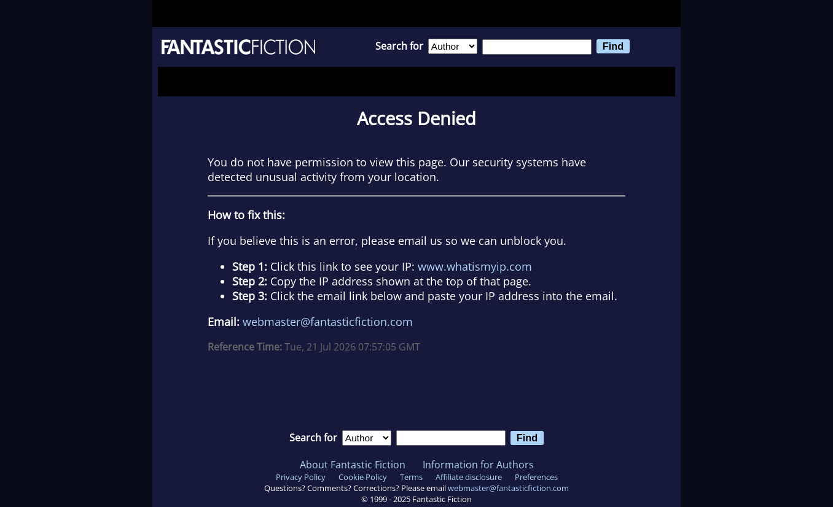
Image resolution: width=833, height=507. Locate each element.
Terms (411, 476)
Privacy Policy (301, 476)
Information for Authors (478, 464)
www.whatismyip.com (475, 266)
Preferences (536, 476)
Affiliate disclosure (469, 476)
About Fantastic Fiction (352, 464)
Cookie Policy (362, 476)
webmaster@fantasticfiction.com (328, 321)
